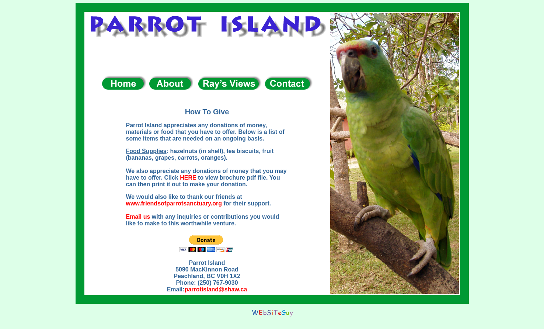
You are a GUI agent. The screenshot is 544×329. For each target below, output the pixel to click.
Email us (138, 217)
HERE (188, 177)
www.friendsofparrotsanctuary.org (174, 203)
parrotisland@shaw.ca (216, 289)
